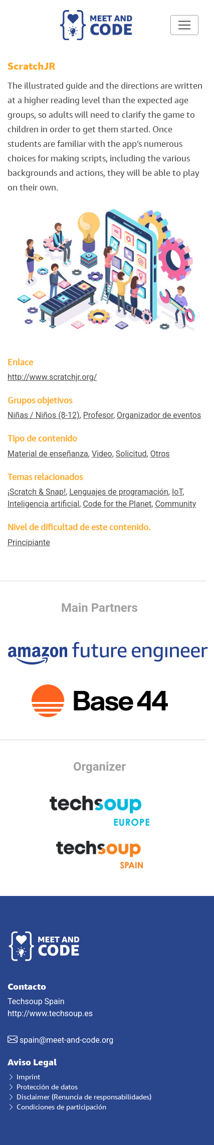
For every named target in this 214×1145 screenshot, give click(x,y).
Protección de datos (43, 1086)
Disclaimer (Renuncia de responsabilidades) (79, 1096)
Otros (160, 454)
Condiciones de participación (57, 1106)
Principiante (29, 542)
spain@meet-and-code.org (66, 1040)
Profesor (98, 415)
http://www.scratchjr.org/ (52, 377)
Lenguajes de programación (118, 492)
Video (102, 454)
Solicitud (131, 454)
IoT (177, 492)
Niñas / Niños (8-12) (44, 415)
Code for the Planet (117, 504)
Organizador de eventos (159, 415)
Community (175, 504)
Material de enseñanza (48, 454)
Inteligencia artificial (43, 504)
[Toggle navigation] (184, 25)
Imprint (24, 1076)
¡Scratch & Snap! (37, 492)
